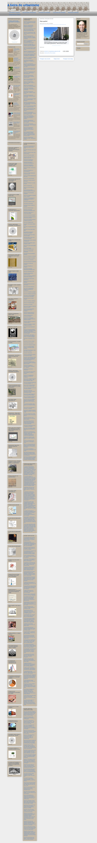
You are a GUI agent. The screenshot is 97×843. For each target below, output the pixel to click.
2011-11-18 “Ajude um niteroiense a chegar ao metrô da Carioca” (29, 397)
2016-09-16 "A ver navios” (28, 304)
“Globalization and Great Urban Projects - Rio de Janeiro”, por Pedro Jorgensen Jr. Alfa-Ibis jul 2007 (29, 489)
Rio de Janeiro (52, 52)
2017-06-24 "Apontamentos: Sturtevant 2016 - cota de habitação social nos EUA (30, 124)
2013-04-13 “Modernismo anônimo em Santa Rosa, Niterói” (29, 355)
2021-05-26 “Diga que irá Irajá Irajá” (30, 261)
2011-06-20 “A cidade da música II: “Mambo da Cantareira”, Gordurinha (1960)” (30, 411)
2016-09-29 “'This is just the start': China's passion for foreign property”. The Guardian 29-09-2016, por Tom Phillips (29, 806)
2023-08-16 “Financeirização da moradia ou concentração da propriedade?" (29, 199)
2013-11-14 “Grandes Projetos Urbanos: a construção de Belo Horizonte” (29, 347)
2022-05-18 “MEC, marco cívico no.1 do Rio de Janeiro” (29, 238)
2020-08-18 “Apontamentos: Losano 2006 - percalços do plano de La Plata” (29, 96)
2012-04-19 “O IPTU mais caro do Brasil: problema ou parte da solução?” (29, 372)
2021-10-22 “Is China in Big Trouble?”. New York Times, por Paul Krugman (29, 718)
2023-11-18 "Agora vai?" (28, 185)
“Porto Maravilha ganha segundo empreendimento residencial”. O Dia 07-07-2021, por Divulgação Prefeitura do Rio (29, 539)
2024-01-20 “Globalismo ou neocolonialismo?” (28, 171)
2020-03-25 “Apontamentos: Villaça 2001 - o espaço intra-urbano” (30, 106)
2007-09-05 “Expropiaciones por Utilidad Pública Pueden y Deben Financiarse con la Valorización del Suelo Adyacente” (29, 454)
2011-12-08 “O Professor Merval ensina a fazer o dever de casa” (29, 385)
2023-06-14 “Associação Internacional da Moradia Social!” (29, 210)
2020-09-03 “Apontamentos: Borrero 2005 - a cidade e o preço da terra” (29, 92)
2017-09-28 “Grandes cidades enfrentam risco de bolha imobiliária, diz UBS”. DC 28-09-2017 (29, 775)
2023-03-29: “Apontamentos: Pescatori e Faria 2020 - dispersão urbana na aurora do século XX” (29, 45)
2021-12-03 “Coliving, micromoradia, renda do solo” (29, 248)
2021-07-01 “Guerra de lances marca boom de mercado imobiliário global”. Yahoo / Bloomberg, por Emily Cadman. (30, 732)
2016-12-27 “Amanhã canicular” (29, 302)
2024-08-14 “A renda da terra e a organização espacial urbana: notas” (29, 147)
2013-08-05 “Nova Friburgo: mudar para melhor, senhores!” (29, 350)
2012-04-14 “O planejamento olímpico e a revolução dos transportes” (28, 376)
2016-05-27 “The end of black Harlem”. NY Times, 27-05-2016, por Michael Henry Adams (29, 810)
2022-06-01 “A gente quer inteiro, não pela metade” (29, 235)
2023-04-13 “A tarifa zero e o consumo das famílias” (28, 213)
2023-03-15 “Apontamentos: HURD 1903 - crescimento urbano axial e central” (30, 48)
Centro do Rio (47, 52)
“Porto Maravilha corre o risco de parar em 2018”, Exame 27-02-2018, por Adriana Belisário (29, 615)
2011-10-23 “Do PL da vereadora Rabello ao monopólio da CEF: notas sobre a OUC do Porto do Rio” (29, 401)
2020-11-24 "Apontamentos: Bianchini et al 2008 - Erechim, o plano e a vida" (29, 82)
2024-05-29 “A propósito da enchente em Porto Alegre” (28, 160)
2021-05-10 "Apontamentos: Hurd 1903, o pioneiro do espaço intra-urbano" (29, 69)
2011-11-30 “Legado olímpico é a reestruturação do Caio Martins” (29, 394)
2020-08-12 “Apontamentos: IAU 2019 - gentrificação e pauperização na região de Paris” (30, 103)
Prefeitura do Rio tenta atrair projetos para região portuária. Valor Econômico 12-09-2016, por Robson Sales (29, 660)
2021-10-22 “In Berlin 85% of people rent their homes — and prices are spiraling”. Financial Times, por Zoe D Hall (29, 722)
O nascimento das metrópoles (59, 12)
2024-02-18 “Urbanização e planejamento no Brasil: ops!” (29, 165)
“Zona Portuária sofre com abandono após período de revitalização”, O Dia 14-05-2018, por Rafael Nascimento (29, 611)
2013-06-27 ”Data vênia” (28, 352)
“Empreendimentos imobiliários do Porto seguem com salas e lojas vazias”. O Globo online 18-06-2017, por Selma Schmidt (29, 641)
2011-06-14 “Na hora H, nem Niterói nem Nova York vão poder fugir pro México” (29, 418)
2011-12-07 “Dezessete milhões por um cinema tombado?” (30, 388)
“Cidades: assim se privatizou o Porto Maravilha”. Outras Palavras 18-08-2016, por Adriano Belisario (29, 668)
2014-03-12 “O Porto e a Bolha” (29, 341)
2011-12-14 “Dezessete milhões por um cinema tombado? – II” (30, 383)
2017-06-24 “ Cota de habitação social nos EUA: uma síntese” (29, 296)
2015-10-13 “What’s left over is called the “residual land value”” (29, 313)
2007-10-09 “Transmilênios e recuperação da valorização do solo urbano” (30, 449)
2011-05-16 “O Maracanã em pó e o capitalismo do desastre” (29, 426)
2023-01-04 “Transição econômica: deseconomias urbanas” (30, 217)
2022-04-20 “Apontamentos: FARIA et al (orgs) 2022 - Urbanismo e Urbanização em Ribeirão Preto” (30, 55)
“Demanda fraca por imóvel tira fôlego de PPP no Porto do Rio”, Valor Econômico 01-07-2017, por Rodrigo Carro (29, 637)
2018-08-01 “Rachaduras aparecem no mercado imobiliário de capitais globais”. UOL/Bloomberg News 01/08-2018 (30, 756)
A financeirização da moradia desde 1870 (17, 94)
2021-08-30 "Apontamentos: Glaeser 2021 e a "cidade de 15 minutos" (29, 61)
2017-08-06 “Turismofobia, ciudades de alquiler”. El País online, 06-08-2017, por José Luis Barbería (29, 779)
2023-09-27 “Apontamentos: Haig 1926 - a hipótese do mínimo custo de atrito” (29, 33)
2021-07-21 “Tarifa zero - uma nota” (30, 256)
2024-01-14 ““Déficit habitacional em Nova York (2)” (29, 173)
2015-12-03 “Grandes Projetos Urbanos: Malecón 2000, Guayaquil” (29, 310)
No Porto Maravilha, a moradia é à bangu (17, 132)
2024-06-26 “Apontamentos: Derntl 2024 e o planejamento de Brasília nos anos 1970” (29, 22)
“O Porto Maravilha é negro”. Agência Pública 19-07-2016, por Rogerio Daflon (29, 681)
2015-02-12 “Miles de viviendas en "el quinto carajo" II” (29, 322)
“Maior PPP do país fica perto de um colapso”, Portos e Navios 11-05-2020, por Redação (29, 548)
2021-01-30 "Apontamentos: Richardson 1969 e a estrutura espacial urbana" (29, 76)
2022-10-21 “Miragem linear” (28, 222)
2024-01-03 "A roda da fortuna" (29, 178)
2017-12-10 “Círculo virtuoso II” (29, 286)
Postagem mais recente (45, 58)
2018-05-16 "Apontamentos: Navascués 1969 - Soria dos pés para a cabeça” (29, 121)
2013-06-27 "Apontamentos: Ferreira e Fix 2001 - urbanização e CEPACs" (30, 138)
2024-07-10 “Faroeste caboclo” (29, 155)
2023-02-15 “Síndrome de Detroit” (29, 215)
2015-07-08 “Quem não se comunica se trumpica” (28, 316)
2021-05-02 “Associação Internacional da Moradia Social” (29, 269)
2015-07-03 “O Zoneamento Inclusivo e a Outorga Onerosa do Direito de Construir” (29, 318)
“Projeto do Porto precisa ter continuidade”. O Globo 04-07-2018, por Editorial (29, 591)
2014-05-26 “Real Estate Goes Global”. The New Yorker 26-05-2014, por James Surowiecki (29, 838)
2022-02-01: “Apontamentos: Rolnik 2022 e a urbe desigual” (30, 58)
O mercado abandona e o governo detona (16, 103)
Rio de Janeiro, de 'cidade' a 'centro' (17, 122)
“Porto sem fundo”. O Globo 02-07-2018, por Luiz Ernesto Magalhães (29, 594)
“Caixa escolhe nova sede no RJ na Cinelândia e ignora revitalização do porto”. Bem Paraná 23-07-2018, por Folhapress (30, 587)
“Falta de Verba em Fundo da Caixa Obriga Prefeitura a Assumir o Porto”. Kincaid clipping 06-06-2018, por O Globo (30, 603)
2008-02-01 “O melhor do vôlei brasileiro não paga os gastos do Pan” (29, 438)
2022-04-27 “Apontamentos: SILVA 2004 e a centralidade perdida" (29, 52)
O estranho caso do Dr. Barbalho (17, 77)
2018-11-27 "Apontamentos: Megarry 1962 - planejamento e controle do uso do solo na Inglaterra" (29, 117)
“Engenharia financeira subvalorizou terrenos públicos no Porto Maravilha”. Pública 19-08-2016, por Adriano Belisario (29, 664)
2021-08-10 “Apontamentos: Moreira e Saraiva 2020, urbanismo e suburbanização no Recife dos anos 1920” (30, 65)
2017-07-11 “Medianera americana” (30, 293)
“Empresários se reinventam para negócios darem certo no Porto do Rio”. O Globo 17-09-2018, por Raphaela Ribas (29, 564)
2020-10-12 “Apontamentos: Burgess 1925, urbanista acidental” (29, 86)
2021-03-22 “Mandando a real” (29, 271)
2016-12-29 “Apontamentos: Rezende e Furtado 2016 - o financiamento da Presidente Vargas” (28, 129)
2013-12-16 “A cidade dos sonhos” (29, 344)
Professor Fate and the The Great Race (17, 113)
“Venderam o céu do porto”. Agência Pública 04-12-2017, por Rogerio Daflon (29, 624)
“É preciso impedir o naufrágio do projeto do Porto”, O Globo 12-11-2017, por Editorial (29, 632)
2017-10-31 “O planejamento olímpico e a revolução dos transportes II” (28, 289)
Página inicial (57, 58)
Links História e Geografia (14, 12)
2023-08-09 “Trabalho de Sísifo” (29, 201)
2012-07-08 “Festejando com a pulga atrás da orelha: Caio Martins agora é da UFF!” (30, 362)
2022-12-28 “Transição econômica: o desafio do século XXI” (30, 220)
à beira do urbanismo (23, 5)
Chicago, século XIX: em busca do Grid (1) (17, 49)
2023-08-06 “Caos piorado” (28, 203)
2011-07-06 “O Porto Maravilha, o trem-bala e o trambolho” (29, 408)
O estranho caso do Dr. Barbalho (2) (17, 67)
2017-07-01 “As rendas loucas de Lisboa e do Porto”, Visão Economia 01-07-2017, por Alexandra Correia (29, 788)
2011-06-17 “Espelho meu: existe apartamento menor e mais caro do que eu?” (30, 414)
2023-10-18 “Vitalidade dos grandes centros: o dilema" (30, 196)
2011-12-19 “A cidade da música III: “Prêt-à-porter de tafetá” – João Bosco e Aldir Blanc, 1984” (30, 379)
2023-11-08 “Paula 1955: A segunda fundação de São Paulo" (29, 190)
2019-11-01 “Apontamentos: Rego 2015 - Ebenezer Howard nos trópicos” (29, 109)
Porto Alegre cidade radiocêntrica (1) (17, 86)
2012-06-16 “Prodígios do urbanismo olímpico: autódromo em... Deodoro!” (29, 366)
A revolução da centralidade (44, 12)
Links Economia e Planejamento (29, 12)
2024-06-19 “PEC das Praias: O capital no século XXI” (29, 157)
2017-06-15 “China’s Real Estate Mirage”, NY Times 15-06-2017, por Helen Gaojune (30, 792)
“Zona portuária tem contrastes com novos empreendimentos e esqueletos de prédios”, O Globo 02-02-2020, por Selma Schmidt (30, 552)
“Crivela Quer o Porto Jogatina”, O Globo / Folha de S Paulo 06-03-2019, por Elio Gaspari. (29, 560)
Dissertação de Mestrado (73, 12)
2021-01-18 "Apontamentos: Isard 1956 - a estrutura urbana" (29, 79)
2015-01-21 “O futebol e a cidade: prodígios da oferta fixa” (29, 325)
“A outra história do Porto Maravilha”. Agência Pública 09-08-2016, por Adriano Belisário (30, 672)
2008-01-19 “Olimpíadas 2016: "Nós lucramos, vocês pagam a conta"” (29, 441)
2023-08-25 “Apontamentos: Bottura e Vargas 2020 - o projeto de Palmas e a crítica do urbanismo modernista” (30, 37)
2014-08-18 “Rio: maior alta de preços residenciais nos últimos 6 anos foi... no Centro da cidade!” (29, 336)
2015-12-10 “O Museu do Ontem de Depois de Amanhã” (30, 307)
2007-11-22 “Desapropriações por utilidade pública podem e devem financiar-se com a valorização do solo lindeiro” (29, 445)
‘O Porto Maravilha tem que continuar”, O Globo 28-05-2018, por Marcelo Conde (29, 607)
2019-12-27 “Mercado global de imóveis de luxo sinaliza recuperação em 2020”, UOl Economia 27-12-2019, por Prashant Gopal (29, 737)
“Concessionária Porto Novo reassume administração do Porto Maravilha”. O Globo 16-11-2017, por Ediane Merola (29, 628)
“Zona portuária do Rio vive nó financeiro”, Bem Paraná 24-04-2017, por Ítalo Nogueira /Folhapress (29, 655)
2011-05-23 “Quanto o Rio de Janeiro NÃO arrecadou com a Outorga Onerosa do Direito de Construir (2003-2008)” (29, 422)
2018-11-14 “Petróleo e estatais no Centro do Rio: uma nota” (29, 276)
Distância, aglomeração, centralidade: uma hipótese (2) (14, 21)
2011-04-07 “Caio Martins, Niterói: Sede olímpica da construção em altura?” (29, 429)
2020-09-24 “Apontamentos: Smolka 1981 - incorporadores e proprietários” (29, 89)
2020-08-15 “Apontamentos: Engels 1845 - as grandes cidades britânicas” (30, 99)
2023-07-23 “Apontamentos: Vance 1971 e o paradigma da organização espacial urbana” (30, 41)
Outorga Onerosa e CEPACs (15, 14)
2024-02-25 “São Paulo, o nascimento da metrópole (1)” (29, 163)
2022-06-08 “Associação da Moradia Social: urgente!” (28, 232)
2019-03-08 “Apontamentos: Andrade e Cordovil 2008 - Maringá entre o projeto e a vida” (30, 113)
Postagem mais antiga (68, 58)
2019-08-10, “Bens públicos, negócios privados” (28, 274)
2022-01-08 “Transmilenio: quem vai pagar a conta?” (29, 243)
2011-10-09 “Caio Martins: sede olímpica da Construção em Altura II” (29, 405)
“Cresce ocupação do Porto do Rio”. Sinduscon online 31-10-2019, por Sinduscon (30, 556)
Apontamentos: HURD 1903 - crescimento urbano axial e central (17, 59)
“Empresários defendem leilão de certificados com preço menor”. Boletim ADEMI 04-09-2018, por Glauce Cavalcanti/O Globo (29, 568)
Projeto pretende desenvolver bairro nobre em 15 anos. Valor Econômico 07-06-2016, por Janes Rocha (30, 697)
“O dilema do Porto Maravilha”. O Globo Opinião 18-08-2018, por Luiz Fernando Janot (30, 583)
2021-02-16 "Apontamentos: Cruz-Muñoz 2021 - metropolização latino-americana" (29, 72)
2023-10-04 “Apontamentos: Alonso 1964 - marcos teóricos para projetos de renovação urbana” (30, 29)
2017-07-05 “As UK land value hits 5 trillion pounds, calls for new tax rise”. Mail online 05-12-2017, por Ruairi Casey (29, 784)
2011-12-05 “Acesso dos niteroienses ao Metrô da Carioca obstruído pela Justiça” (29, 391)
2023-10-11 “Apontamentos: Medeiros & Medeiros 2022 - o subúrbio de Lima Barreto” (29, 26)
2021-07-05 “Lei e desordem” (29, 259)
